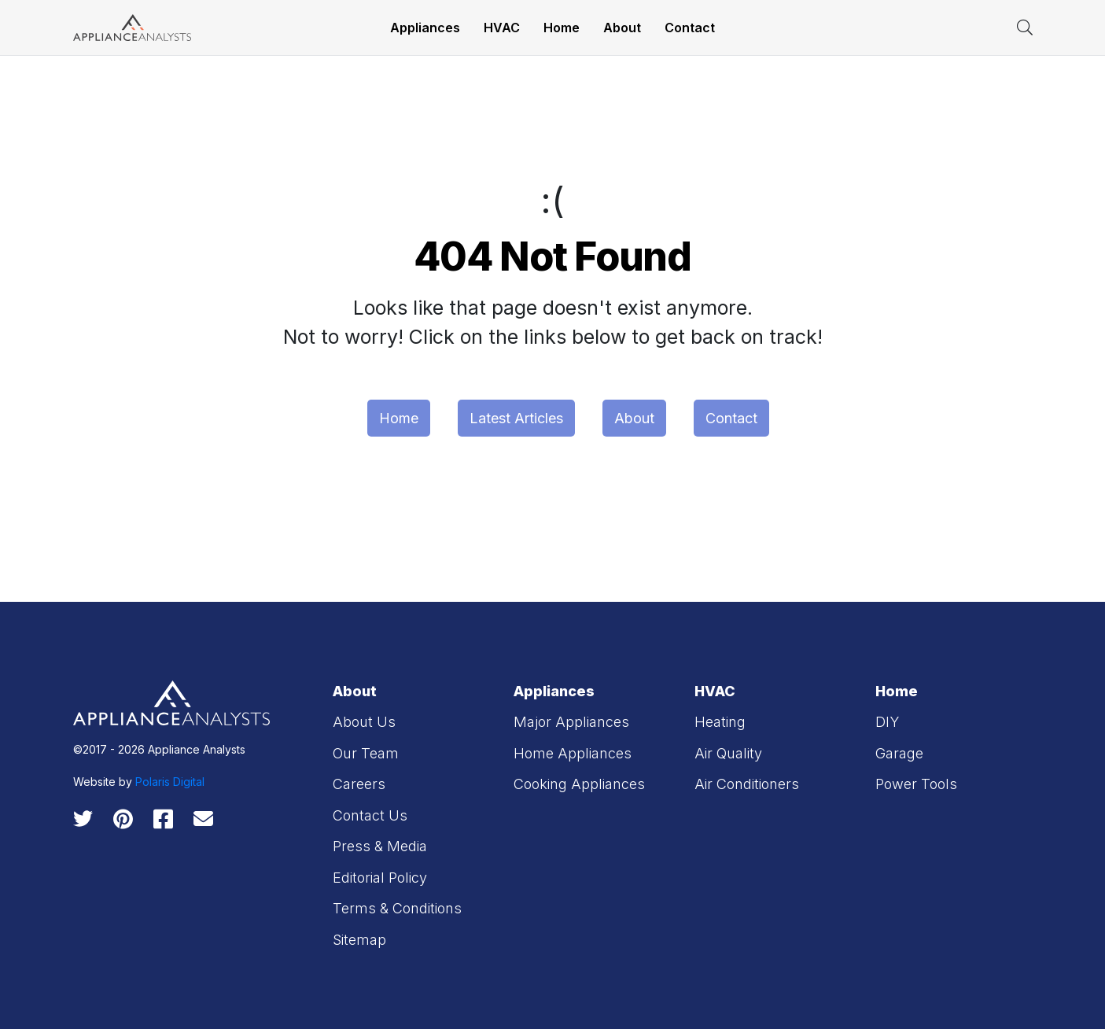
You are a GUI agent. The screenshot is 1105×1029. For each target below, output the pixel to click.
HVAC (502, 27)
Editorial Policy (380, 877)
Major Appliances (571, 722)
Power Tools (916, 784)
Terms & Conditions (397, 908)
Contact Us (370, 815)
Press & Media (380, 846)
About (622, 27)
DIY (887, 722)
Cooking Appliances (579, 784)
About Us (364, 722)
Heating (720, 722)
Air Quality (728, 753)
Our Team (366, 753)
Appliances (425, 27)
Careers (359, 784)
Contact (690, 27)
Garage (899, 753)
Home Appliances (573, 753)
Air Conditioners (746, 784)
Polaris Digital (169, 781)
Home (561, 27)
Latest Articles (516, 418)
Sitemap (359, 939)
